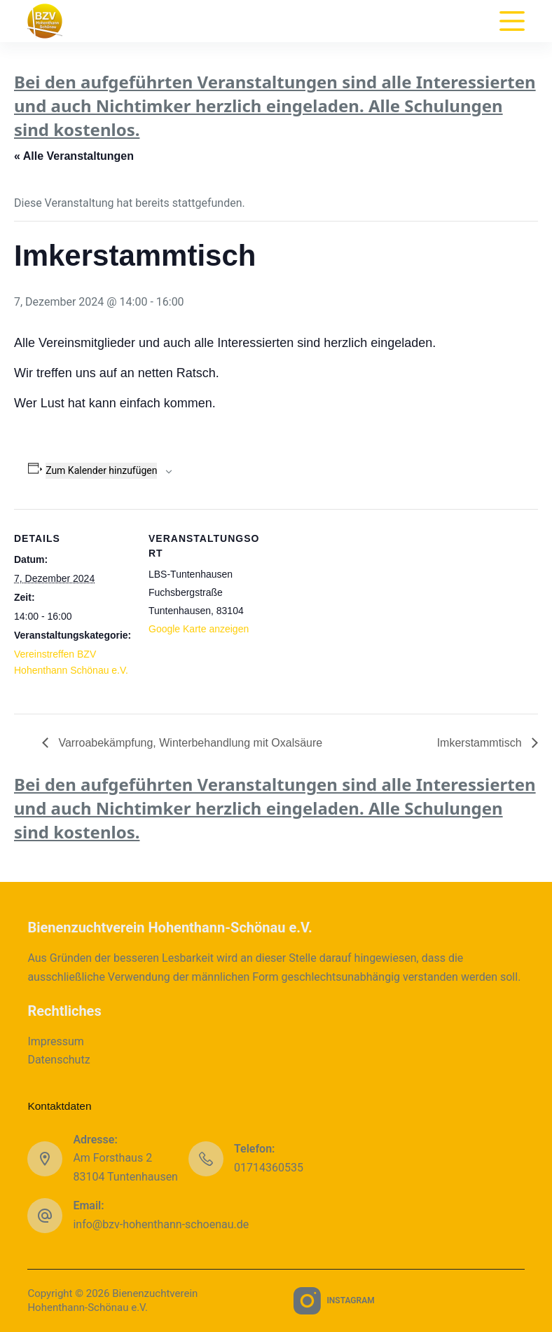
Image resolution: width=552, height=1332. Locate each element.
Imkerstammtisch (481, 743)
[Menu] (512, 21)
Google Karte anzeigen (199, 628)
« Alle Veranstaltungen (74, 156)
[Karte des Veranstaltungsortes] (357, 606)
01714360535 (268, 1167)
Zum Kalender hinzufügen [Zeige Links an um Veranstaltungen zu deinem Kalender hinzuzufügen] (101, 470)
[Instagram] (334, 1300)
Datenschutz (58, 1059)
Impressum (55, 1041)
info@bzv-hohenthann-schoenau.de (161, 1224)
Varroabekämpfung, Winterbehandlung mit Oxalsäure (188, 743)
